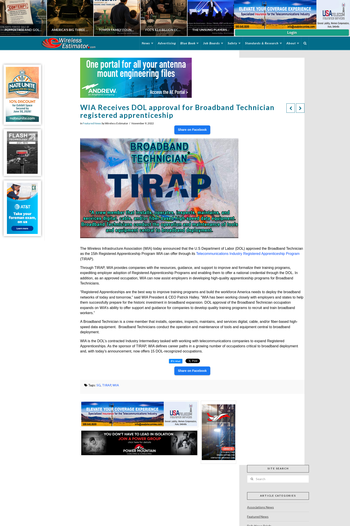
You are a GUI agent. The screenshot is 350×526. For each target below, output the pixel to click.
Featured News (92, 123)
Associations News (260, 507)
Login (292, 32)
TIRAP (106, 385)
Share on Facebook (192, 129)
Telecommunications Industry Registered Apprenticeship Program (248, 254)
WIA (115, 385)
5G (98, 385)
